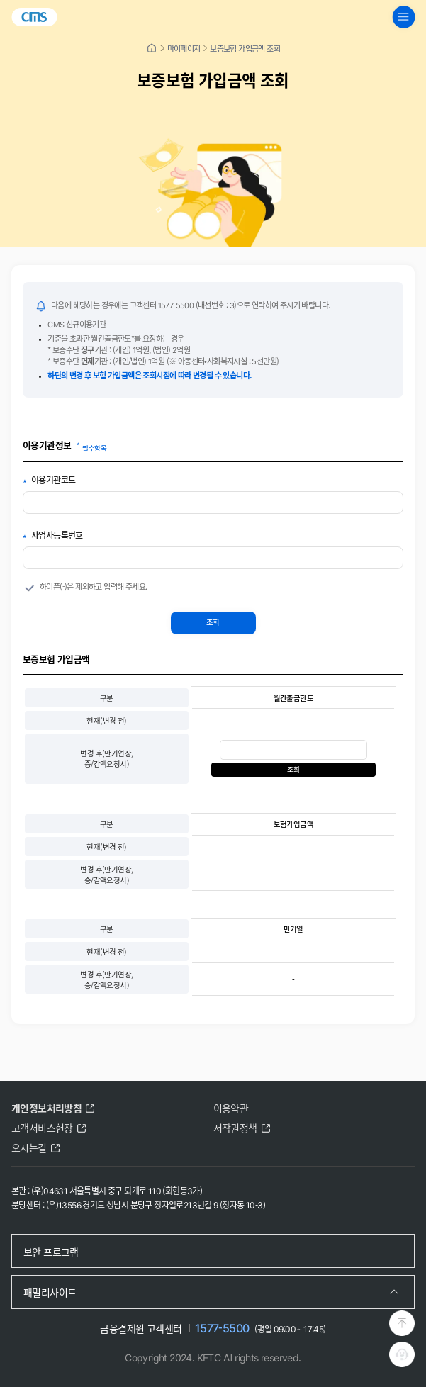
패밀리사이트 (49, 1292)
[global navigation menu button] (403, 17)
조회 (213, 622)
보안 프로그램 (51, 1252)
